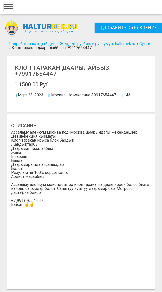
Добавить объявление (128, 27)
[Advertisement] (81, 244)
